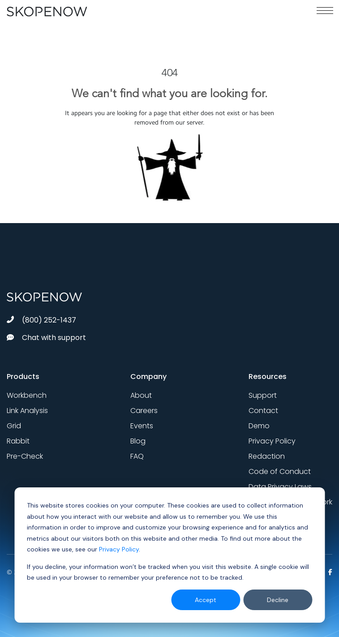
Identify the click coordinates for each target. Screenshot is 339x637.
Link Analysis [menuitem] (27, 410)
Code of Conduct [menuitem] (280, 471)
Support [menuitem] (263, 395)
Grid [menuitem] (14, 426)
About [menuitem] (141, 395)
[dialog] (169, 555)
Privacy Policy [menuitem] (272, 441)
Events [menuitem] (141, 426)
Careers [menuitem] (144, 410)
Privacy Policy (119, 549)
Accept (205, 600)
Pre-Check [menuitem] (25, 456)
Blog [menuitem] (138, 441)
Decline (277, 600)
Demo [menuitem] (259, 426)
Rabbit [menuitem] (18, 441)
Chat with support (46, 337)
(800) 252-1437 (41, 320)
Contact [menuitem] (263, 410)
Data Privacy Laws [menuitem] (280, 487)
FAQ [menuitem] (137, 456)
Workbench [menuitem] (27, 395)
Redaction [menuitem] (267, 456)
